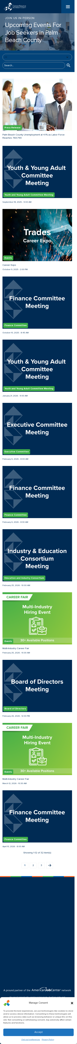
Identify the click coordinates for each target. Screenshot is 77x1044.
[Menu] (68, 6)
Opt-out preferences (30, 1040)
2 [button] (33, 865)
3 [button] (41, 865)
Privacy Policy (48, 1040)
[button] (72, 1003)
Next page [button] (49, 865)
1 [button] (24, 865)
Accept (38, 1032)
